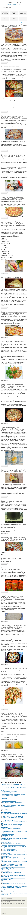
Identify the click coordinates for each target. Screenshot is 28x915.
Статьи (18, 4)
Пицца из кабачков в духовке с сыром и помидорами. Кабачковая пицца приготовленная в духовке (14, 313)
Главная (9, 4)
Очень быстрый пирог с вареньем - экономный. (12, 843)
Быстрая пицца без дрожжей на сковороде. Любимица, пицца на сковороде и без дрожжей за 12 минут (14, 117)
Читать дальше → (4, 62)
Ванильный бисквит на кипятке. (8, 799)
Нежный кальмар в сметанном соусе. (10, 836)
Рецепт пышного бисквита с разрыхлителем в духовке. (13, 794)
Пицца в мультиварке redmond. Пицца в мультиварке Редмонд (14, 26)
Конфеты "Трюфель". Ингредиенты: (9, 850)
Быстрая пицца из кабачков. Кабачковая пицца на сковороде (12, 223)
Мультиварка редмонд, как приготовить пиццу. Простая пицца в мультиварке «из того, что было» (13, 429)
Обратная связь (4, 913)
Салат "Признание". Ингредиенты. (9, 792)
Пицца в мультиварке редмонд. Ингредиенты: (11, 501)
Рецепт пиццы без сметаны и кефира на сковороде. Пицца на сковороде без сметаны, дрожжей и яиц (14, 539)
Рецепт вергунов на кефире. (8, 834)
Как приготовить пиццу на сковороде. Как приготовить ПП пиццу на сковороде (14, 669)
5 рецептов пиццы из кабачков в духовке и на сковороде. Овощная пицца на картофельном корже (12, 198)
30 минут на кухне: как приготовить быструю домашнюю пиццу (13, 568)
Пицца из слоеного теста (23, 13)
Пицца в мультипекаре (14, 19)
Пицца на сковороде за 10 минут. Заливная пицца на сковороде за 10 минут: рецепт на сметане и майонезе (14, 714)
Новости (14, 4)
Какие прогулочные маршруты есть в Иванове (12, 824)
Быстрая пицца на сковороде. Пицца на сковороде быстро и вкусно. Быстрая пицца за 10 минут (13, 627)
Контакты (3, 910)
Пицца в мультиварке (5, 13)
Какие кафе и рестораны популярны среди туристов (12, 903)
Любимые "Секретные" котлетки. (9, 801)
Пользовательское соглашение (9, 910)
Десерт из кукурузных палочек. (8, 820)
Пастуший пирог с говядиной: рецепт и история (12, 864)
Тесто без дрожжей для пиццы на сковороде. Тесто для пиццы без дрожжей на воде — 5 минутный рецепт (12, 598)
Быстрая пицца (23, 19)
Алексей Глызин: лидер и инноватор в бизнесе (12, 865)
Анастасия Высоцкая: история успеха (10, 857)
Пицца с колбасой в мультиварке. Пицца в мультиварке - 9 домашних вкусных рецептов (13, 386)
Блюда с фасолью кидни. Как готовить (10, 891)
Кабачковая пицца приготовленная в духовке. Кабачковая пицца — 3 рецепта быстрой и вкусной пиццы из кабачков (14, 343)
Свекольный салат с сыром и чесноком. (10, 795)
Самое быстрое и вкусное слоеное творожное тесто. (13, 845)
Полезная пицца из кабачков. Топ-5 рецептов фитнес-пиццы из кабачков (13, 470)
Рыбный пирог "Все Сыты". (8, 835)
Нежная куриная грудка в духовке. (9, 849)
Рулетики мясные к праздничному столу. (10, 791)
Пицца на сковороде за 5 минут (11, 755)
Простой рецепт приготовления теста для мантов (12, 816)
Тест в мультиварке (5, 19)
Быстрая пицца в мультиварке (11, 277)
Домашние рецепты (14, 2)
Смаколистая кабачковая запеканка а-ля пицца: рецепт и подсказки (14, 70)
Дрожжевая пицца (14, 13)
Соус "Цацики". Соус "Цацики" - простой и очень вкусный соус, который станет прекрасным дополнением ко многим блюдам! (13, 789)
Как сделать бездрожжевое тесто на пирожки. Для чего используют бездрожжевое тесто (13, 156)
